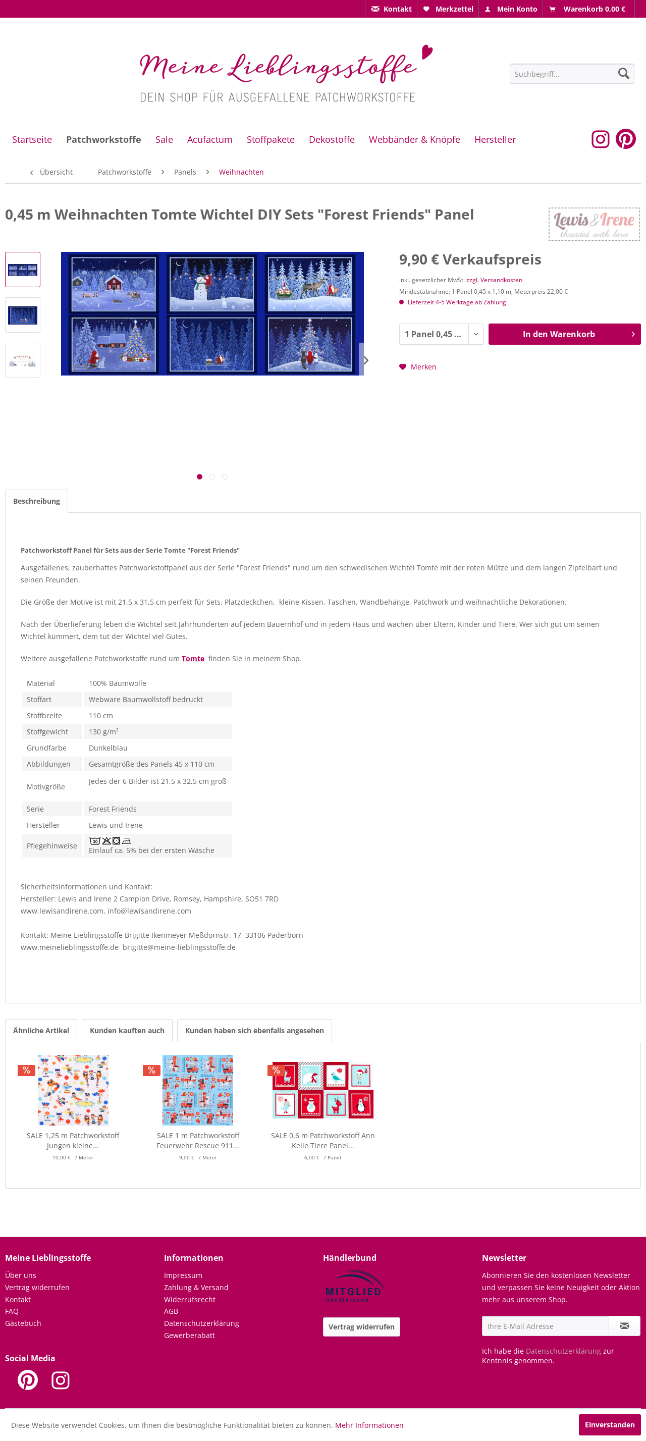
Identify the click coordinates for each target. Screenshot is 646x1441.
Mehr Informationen (369, 1425)
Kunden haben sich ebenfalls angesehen (254, 1030)
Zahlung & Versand (196, 1287)
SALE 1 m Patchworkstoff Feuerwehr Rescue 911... (197, 1140)
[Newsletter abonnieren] (624, 1326)
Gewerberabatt (189, 1335)
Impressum (183, 1275)
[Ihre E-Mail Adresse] (545, 1326)
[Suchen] (623, 73)
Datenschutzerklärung (201, 1323)
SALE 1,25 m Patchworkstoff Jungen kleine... (73, 1140)
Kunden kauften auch (127, 1030)
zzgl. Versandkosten (494, 280)
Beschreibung (36, 501)
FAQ (12, 1311)
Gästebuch (23, 1323)
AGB (171, 1311)
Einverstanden (610, 1424)
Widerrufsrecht (190, 1299)
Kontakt (18, 1299)
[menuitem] (391, 9)
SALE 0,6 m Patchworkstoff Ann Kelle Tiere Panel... (323, 1140)
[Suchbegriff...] (572, 74)
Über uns (20, 1275)
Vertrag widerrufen (37, 1287)
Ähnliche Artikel (41, 1030)
